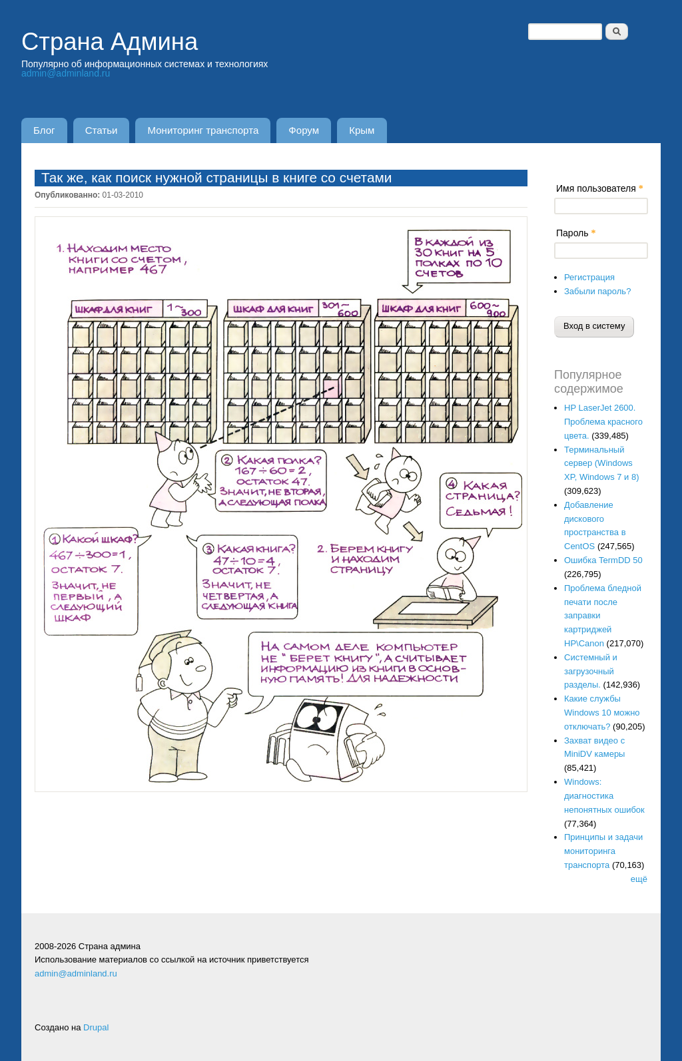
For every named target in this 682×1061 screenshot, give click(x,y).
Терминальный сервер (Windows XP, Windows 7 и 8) (601, 464)
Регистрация (589, 277)
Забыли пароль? (597, 291)
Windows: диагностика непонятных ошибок (604, 796)
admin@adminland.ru (65, 73)
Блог (44, 130)
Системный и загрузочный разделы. (590, 671)
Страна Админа (109, 41)
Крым (361, 130)
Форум (303, 130)
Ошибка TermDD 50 (603, 560)
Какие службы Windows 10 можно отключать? (602, 713)
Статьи (101, 130)
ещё (639, 879)
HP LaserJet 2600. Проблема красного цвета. (603, 422)
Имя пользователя (599, 188)
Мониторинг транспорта (203, 130)
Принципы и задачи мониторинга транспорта (603, 851)
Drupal (96, 1027)
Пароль (575, 233)
